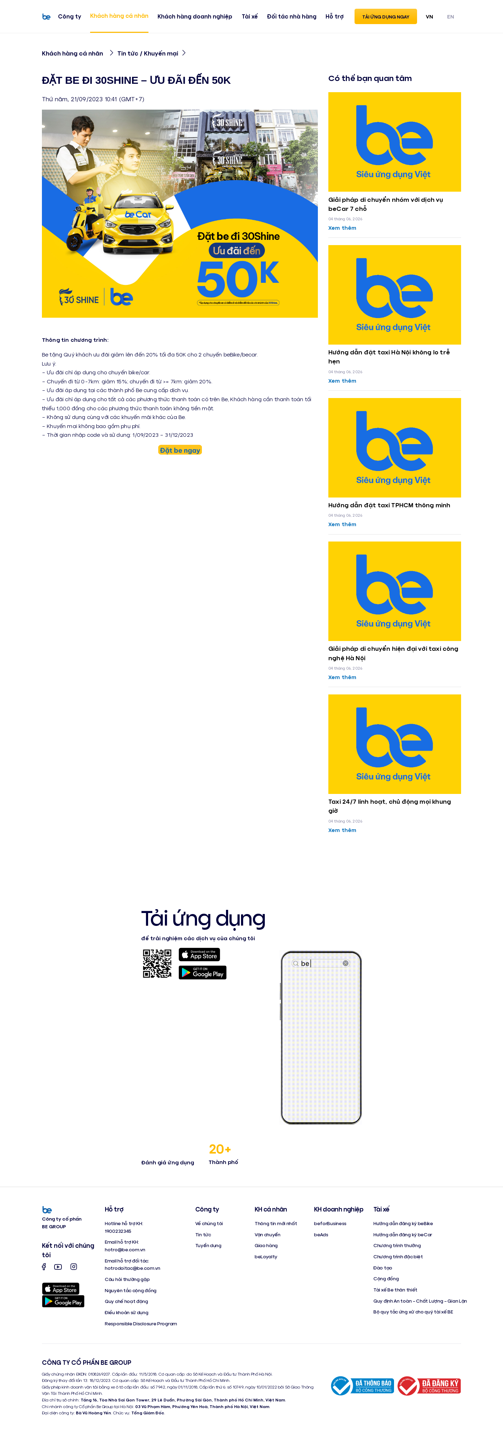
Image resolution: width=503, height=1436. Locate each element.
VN (429, 16)
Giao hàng (266, 1245)
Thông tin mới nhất (276, 1223)
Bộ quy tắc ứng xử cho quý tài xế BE (413, 1312)
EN (450, 16)
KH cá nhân (271, 1209)
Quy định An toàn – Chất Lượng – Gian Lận (420, 1301)
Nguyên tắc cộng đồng (130, 1290)
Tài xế (250, 16)
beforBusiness (330, 1223)
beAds (321, 1234)
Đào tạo (382, 1268)
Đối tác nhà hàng (291, 16)
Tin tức (203, 1234)
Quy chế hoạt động (126, 1301)
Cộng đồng (386, 1278)
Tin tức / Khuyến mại (147, 53)
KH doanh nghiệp (338, 1209)
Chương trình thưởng (397, 1245)
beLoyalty (266, 1256)
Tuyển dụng (208, 1245)
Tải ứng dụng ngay (385, 17)
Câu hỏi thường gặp (127, 1279)
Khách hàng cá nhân (119, 15)
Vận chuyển (267, 1234)
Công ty (69, 16)
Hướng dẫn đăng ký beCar (402, 1234)
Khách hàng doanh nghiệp (195, 16)
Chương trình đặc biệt (398, 1256)
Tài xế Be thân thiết (395, 1290)
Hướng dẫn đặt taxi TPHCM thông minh (389, 505)
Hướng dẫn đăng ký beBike (403, 1223)
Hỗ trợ (335, 16)
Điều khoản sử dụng (126, 1312)
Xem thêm (342, 227)
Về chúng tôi (209, 1223)
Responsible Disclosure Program (141, 1323)
